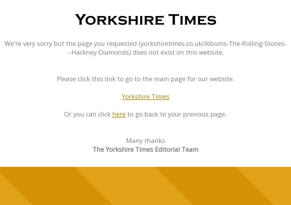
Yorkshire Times (145, 96)
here (119, 114)
